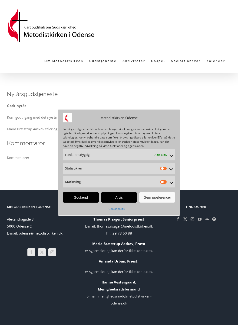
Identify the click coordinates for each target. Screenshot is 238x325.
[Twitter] (42, 252)
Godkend (81, 197)
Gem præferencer (157, 197)
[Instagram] (52, 252)
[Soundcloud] (207, 219)
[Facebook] (31, 252)
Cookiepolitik (117, 209)
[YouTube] (200, 219)
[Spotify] (214, 219)
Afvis (119, 197)
